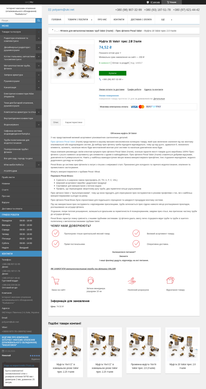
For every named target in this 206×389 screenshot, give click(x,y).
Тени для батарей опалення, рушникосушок (18, 104)
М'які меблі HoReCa (13, 164)
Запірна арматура (13, 74)
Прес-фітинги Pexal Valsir (63, 141)
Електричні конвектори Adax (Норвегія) (19, 95)
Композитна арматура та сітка (20, 111)
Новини (6, 183)
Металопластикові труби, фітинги (17, 67)
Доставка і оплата (141, 19)
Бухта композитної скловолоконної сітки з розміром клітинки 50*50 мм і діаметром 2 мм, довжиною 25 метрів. (20, 377)
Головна (56, 19)
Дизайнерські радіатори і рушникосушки (17, 49)
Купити (112, 73)
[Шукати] (38, 20)
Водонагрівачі (11, 124)
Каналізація (10, 87)
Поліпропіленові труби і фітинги (16, 151)
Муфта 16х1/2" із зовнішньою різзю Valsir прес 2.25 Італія (66, 368)
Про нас (6, 196)
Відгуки (5, 202)
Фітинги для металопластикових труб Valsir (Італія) (86, 30)
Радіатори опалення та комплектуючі (16, 39)
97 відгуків (155, 2)
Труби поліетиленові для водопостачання (16, 141)
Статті (5, 189)
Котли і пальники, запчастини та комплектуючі (19, 58)
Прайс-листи (8, 177)
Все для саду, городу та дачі (18, 158)
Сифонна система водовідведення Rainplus (17, 132)
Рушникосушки (11, 81)
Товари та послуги (11, 31)
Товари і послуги (78, 19)
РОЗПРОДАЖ (10, 170)
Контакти (119, 19)
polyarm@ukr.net (10, 321)
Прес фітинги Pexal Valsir (129, 30)
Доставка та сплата (12, 208)
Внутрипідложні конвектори (18, 118)
